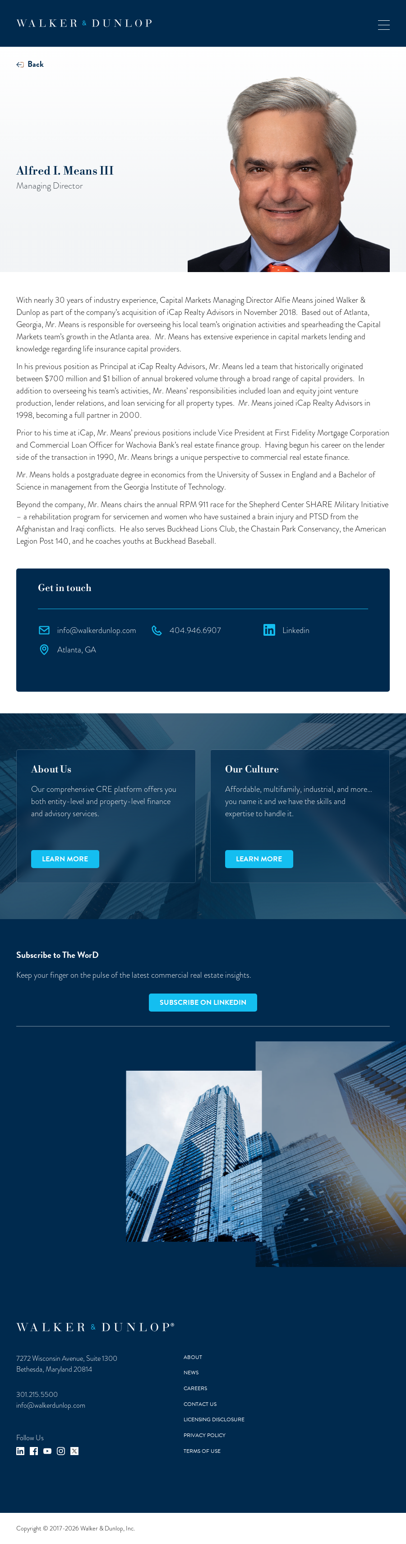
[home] (84, 23)
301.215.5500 (37, 1395)
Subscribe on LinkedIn (203, 1002)
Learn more (65, 859)
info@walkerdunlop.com (50, 1405)
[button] (384, 23)
